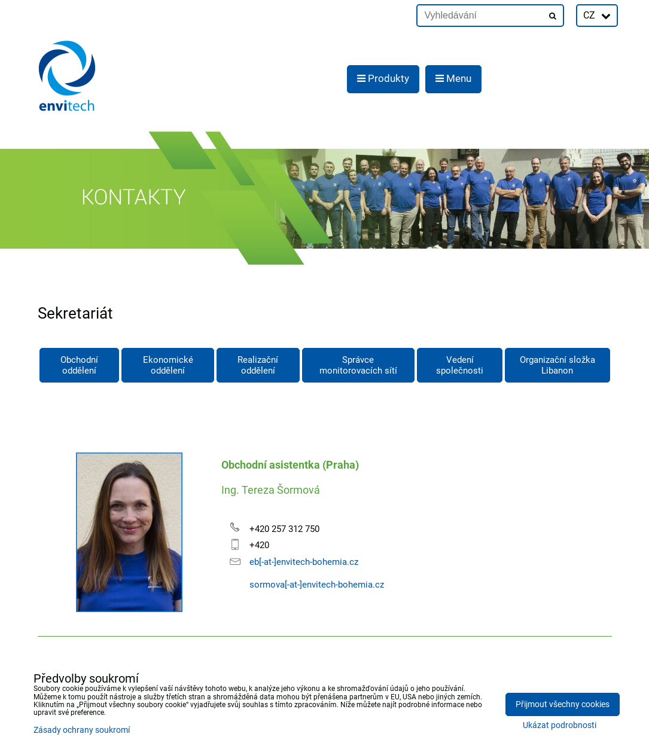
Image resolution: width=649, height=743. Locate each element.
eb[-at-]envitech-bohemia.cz (303, 562)
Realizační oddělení (257, 365)
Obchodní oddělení (79, 365)
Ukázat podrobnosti (559, 725)
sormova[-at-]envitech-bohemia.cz (316, 584)
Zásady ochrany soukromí (81, 730)
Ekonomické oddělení (168, 365)
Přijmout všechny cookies (563, 704)
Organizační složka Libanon (557, 365)
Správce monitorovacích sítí (358, 365)
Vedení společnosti (459, 365)
